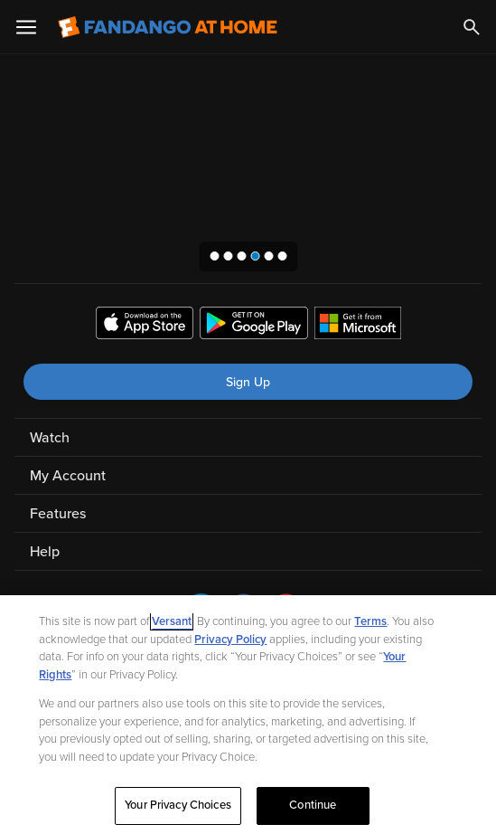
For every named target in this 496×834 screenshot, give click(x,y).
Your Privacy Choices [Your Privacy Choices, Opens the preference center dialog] (178, 805)
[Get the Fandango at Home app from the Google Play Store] (254, 326)
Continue (312, 805)
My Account (68, 476)
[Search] (471, 27)
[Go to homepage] (167, 27)
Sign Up (248, 382)
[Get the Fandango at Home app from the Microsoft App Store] (358, 326)
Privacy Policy (230, 639)
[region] (248, 714)
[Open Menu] (26, 27)
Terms (370, 621)
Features (58, 514)
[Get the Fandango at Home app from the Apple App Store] (144, 326)
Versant (172, 621)
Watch (50, 438)
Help (45, 552)
